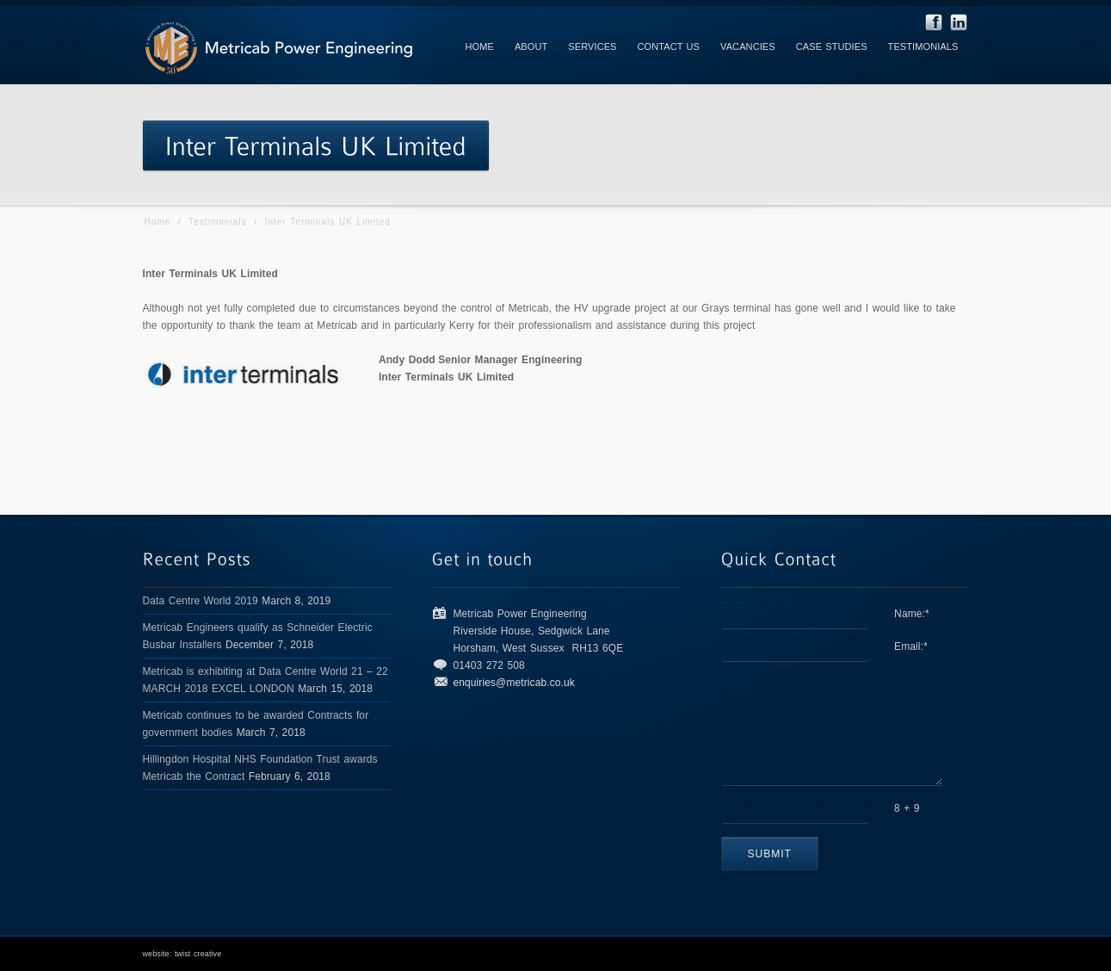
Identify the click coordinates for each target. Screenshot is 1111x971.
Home (158, 221)
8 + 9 (907, 808)
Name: (911, 614)
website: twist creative (182, 953)
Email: (911, 646)
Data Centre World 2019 (200, 601)
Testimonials (217, 221)
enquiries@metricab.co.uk (514, 683)
